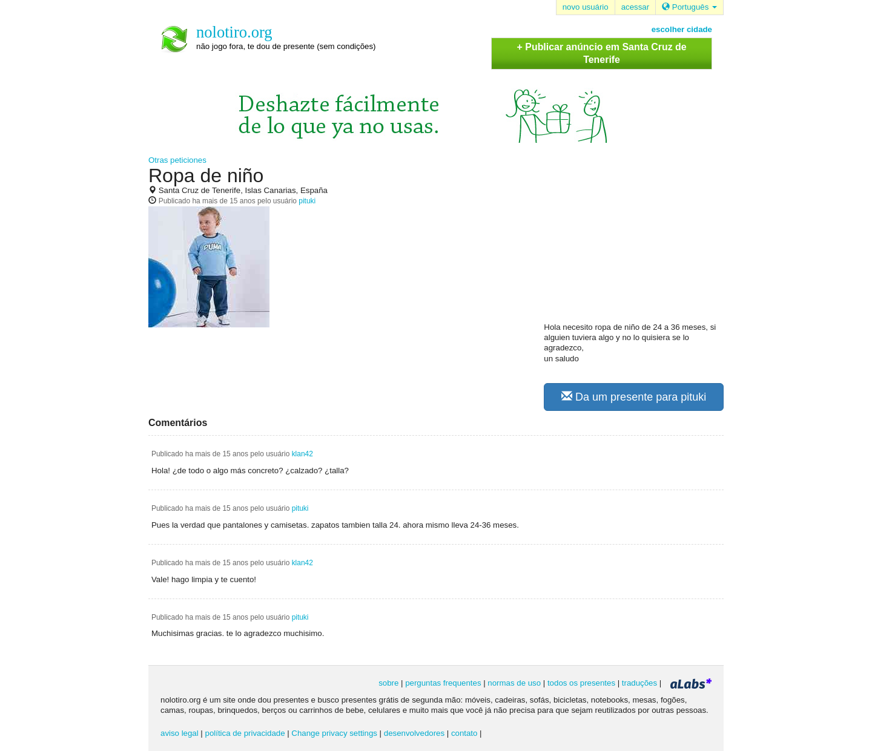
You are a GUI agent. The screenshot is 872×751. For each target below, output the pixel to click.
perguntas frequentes (443, 682)
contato (464, 733)
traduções (639, 682)
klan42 (302, 454)
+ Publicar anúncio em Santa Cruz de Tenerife (602, 53)
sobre (388, 682)
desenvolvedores (414, 733)
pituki (307, 201)
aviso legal (179, 733)
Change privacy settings (334, 733)
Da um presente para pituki (633, 396)
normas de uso (514, 682)
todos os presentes (581, 682)
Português (689, 6)
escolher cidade (682, 29)
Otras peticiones (177, 160)
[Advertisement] (634, 242)
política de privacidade (245, 733)
